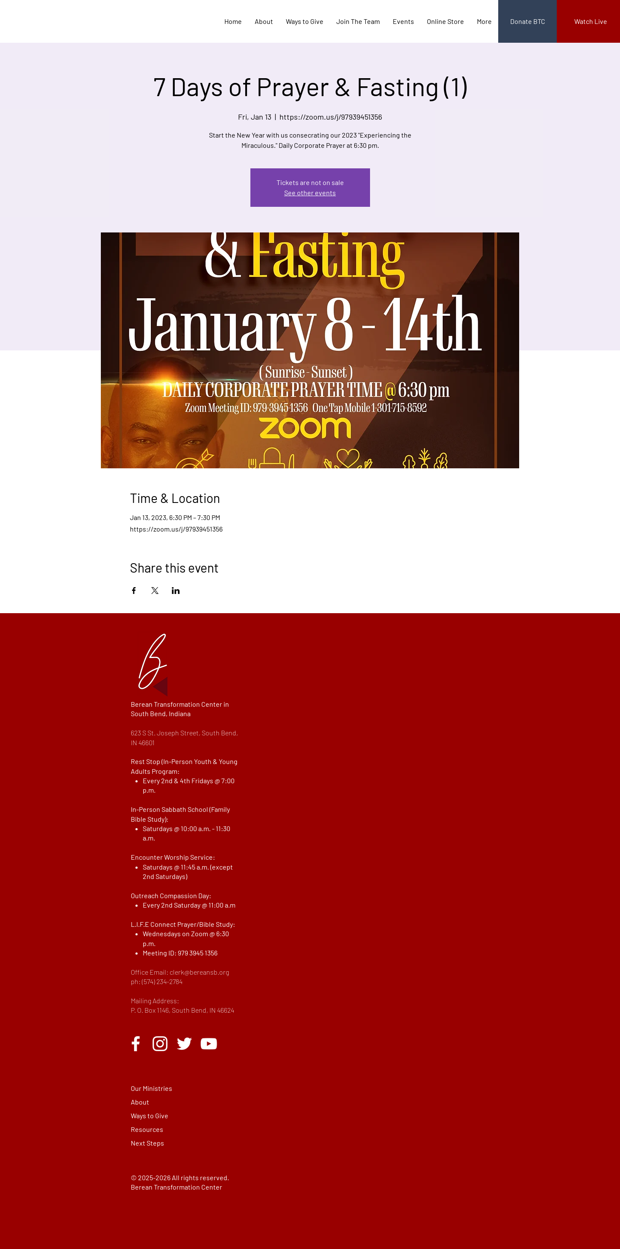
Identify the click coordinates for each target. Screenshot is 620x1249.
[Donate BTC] (527, 21)
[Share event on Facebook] (134, 590)
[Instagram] (160, 1044)
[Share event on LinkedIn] (176, 590)
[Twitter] (184, 1044)
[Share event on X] (155, 590)
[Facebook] (136, 1044)
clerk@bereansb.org (199, 972)
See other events (310, 192)
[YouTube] (209, 1044)
